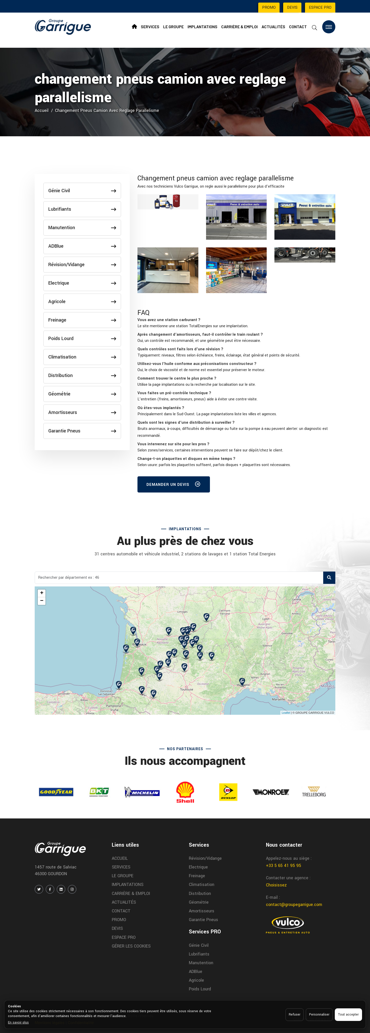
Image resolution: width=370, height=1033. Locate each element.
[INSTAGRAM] (72, 889)
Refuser (294, 1014)
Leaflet (286, 712)
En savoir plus (18, 1022)
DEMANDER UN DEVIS (173, 485)
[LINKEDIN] (61, 889)
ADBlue (82, 246)
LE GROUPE (173, 26)
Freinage (82, 320)
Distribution (82, 375)
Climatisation (82, 357)
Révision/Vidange (82, 264)
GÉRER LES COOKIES (131, 946)
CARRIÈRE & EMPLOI (239, 26)
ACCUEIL (120, 858)
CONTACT (298, 26)
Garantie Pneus (82, 431)
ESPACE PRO (320, 7)
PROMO (269, 7)
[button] (168, 320)
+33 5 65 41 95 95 (283, 865)
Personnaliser (319, 1014)
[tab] (236, 320)
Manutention (82, 227)
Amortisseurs (82, 412)
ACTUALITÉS (273, 26)
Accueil (42, 110)
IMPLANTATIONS (202, 26)
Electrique (82, 283)
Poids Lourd (82, 338)
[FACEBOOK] (50, 889)
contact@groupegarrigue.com (294, 905)
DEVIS (292, 7)
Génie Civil (82, 190)
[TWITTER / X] (39, 889)
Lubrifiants (82, 209)
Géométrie (82, 394)
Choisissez (276, 885)
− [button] (41, 601)
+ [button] (41, 593)
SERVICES (150, 26)
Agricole (82, 301)
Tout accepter (348, 1014)
